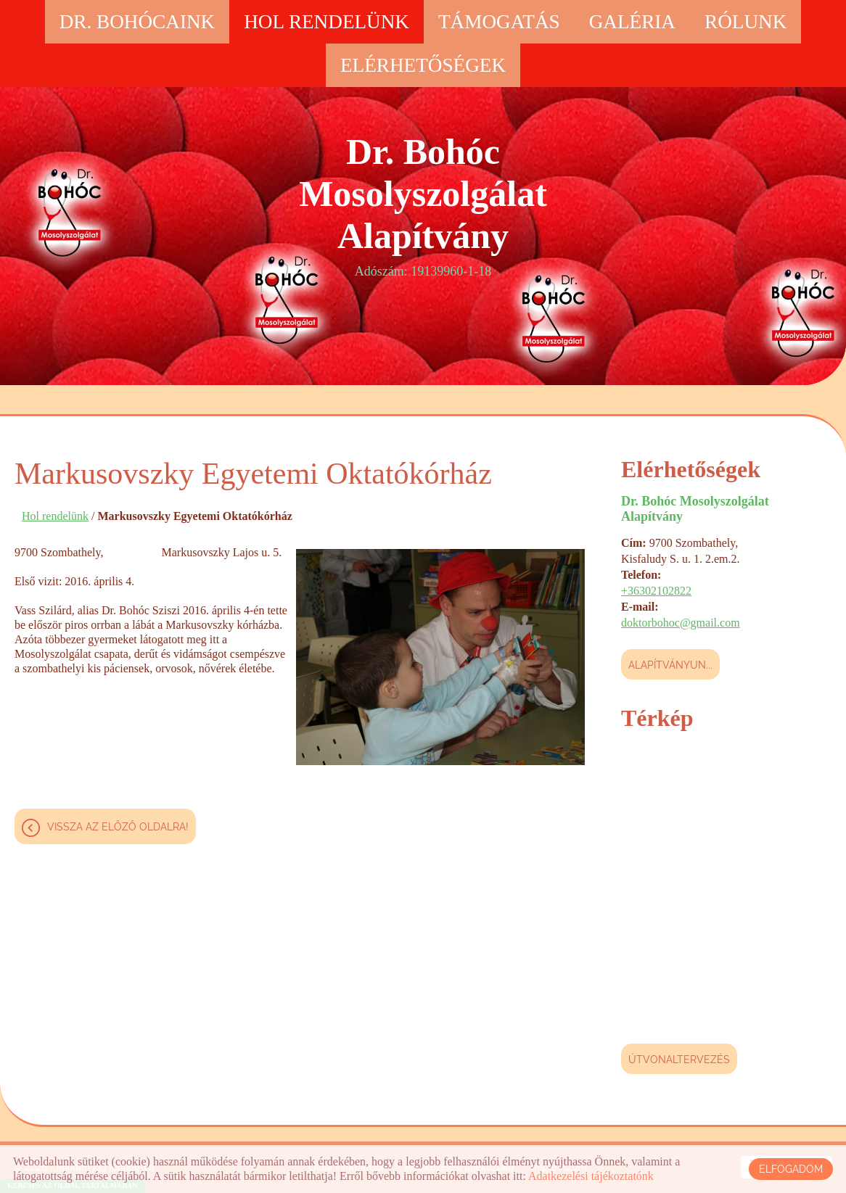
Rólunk (746, 22)
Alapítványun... (670, 665)
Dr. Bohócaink (137, 22)
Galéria (632, 22)
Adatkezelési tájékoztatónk (591, 1176)
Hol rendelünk (326, 22)
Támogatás (499, 22)
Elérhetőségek (423, 65)
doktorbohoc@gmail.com (680, 622)
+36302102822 (656, 591)
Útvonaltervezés (679, 1059)
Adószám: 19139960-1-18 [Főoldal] (423, 204)
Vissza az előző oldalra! (118, 827)
